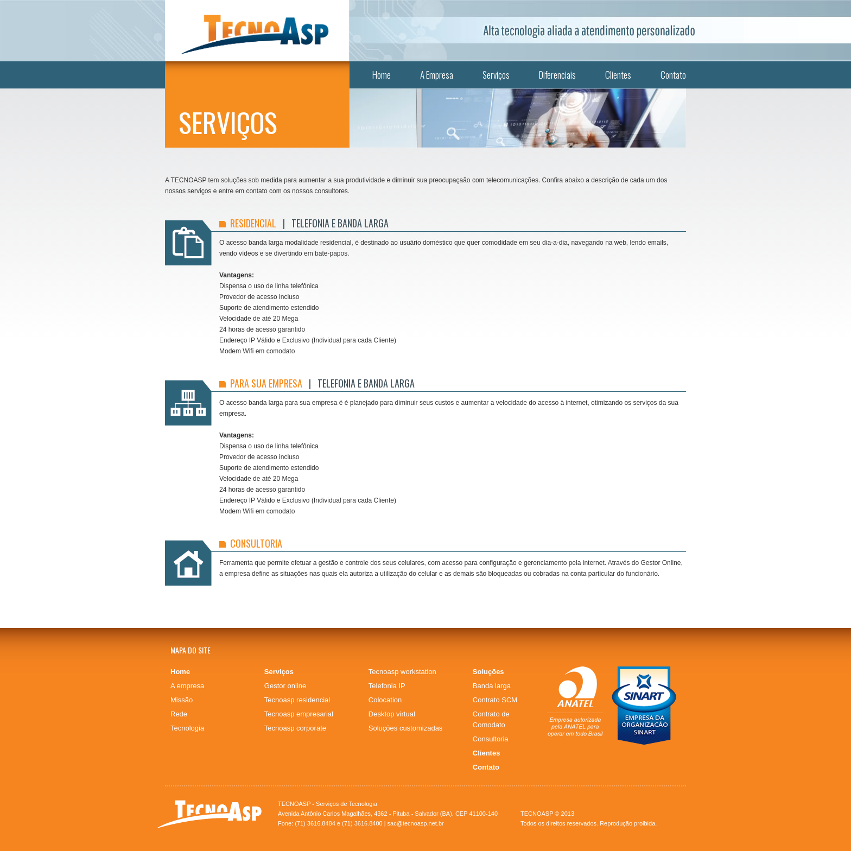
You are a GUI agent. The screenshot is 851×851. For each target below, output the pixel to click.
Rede (178, 714)
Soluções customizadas (406, 728)
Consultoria (491, 739)
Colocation (385, 700)
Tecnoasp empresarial (298, 714)
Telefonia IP (387, 686)
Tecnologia (187, 728)
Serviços (496, 74)
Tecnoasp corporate (295, 728)
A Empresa (436, 74)
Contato (673, 74)
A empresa (187, 686)
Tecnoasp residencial (297, 700)
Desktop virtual (392, 714)
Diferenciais (557, 74)
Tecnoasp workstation (402, 672)
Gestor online (285, 686)
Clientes (618, 74)
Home (381, 74)
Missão (181, 700)
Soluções (488, 672)
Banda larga (492, 686)
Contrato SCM (495, 700)
